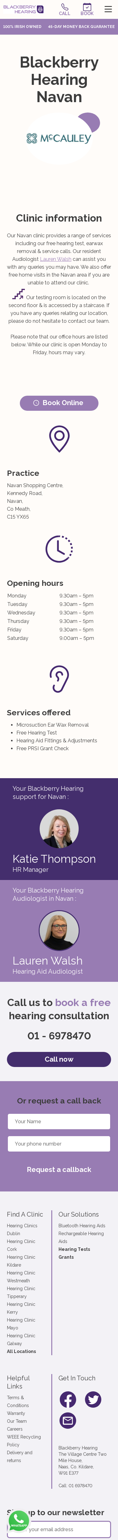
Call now (59, 1059)
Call (64, 9)
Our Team (17, 1421)
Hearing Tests (74, 1249)
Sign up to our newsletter (55, 1512)
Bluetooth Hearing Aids (82, 1225)
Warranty (16, 1413)
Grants (66, 1257)
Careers (15, 1429)
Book (87, 9)
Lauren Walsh (55, 259)
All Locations (21, 1351)
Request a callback (59, 1169)
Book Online (58, 403)
